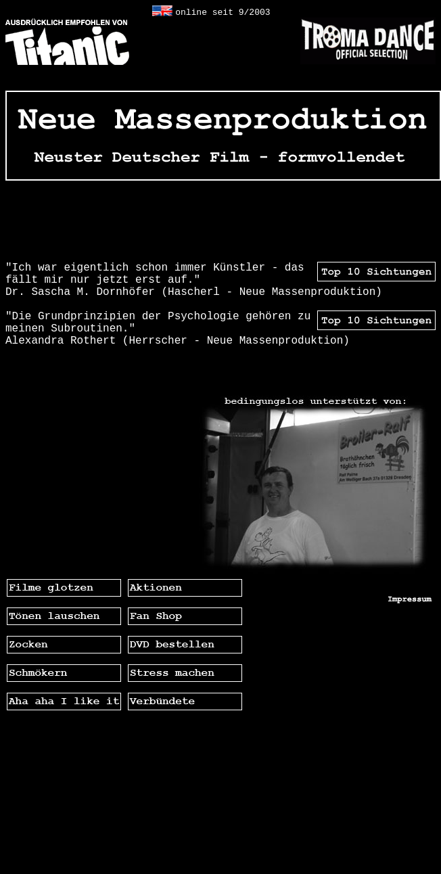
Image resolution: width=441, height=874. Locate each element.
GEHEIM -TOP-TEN (389, 221)
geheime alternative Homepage (85, 11)
